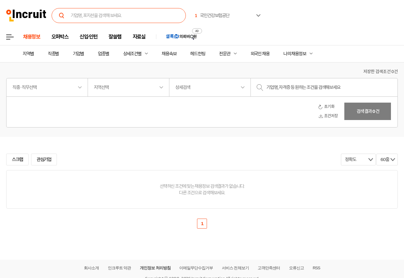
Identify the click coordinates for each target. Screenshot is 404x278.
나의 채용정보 (294, 54)
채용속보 (169, 54)
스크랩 (17, 159)
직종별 (53, 54)
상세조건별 (132, 54)
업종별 (103, 54)
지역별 (28, 54)
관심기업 (44, 159)
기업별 (78, 54)
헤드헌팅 (197, 54)
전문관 (224, 54)
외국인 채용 (259, 54)
